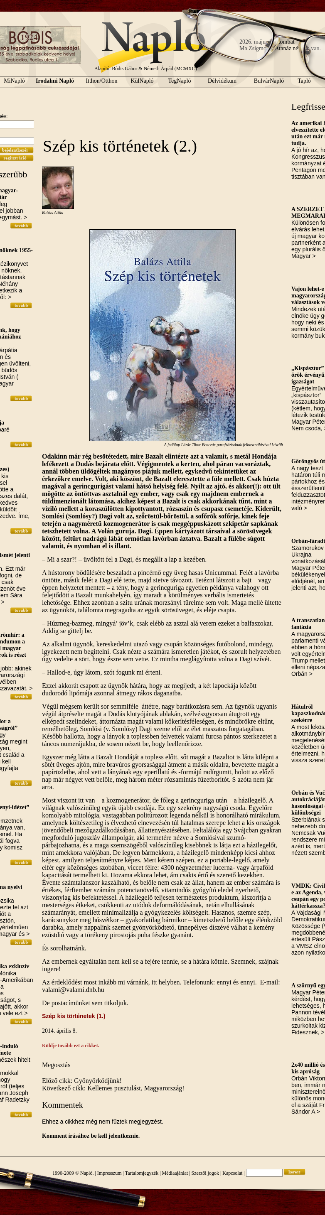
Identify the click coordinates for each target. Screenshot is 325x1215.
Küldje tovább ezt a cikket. (70, 1045)
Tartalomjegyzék (141, 1173)
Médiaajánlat (175, 1173)
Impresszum (109, 1173)
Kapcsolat (232, 1173)
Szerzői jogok (205, 1173)
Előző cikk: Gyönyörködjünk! (82, 1080)
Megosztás (56, 1064)
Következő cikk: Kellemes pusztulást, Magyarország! (113, 1088)
